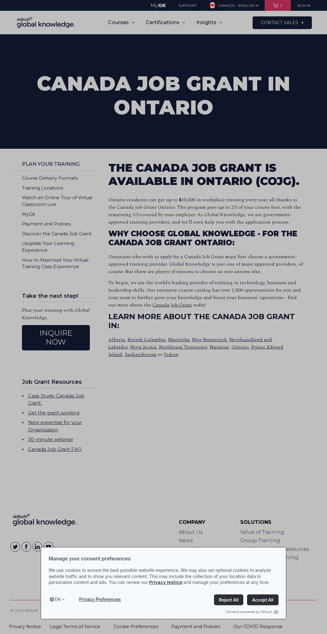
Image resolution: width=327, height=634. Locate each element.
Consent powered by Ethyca (252, 612)
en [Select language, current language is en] (57, 599)
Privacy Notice (165, 582)
